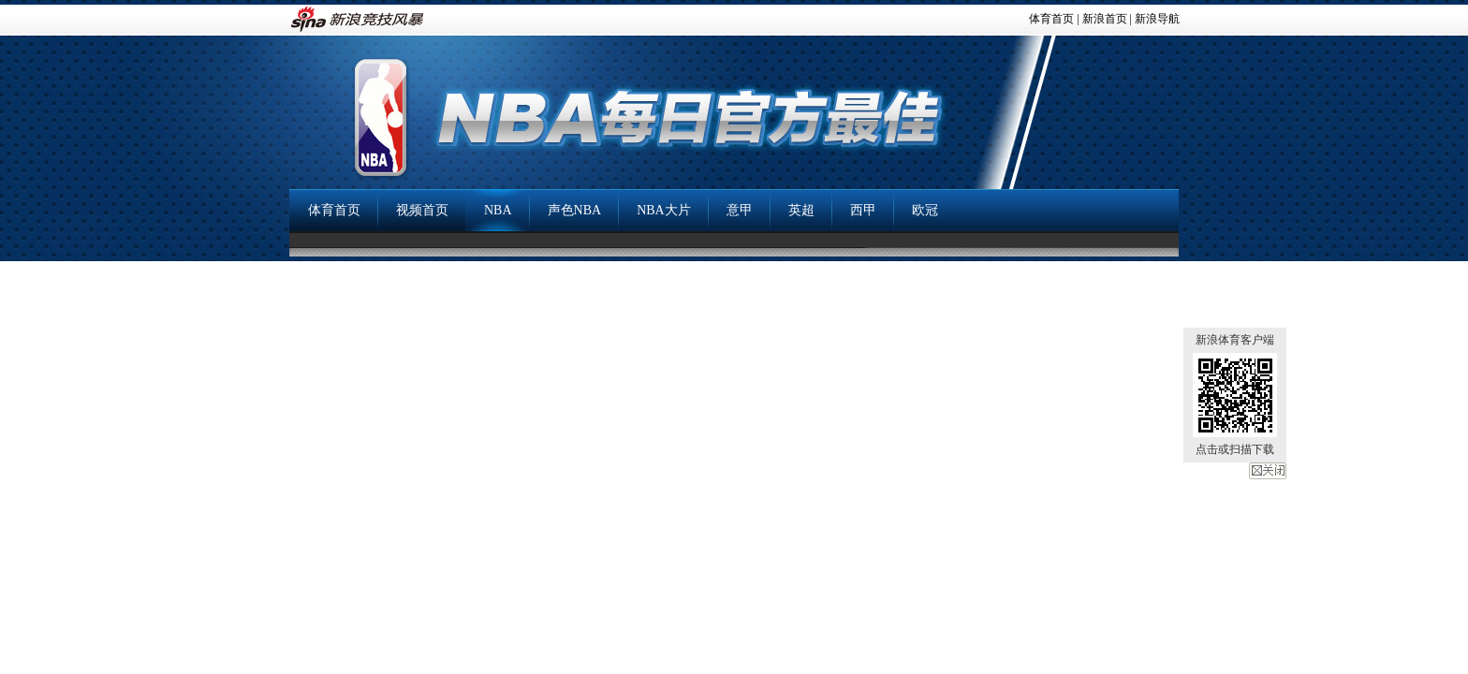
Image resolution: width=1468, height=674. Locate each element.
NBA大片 (664, 210)
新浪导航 (1157, 18)
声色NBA (575, 210)
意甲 (740, 210)
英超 (801, 210)
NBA (498, 210)
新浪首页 (1104, 18)
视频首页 (422, 210)
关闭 (1267, 470)
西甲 (863, 210)
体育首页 (1051, 18)
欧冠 (925, 210)
